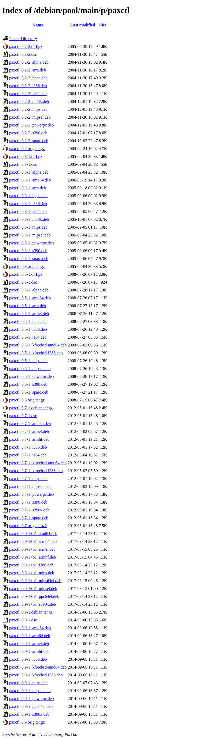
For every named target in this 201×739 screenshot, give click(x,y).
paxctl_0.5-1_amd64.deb (30, 298)
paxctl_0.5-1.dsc (23, 282)
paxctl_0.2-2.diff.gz (25, 46)
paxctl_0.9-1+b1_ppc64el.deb (34, 596)
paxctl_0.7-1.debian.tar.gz (31, 408)
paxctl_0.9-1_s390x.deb (29, 714)
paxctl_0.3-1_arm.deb (27, 188)
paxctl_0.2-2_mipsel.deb (30, 117)
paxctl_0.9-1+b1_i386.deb (31, 565)
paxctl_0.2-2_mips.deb (28, 109)
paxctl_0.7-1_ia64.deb (28, 455)
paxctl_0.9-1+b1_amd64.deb (33, 533)
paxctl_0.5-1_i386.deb (28, 329)
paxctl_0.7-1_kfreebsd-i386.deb (36, 470)
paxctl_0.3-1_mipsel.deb (30, 235)
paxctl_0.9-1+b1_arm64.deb (33, 541)
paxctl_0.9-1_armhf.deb (29, 651)
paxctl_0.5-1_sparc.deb (28, 392)
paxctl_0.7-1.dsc (23, 415)
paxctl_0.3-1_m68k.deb (29, 219)
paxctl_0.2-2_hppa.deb (28, 78)
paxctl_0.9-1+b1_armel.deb (32, 549)
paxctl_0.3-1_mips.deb (28, 227)
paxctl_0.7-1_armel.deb (29, 431)
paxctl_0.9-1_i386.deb (28, 659)
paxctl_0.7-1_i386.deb (28, 447)
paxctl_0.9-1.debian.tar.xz (31, 612)
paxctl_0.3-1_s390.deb (28, 251)
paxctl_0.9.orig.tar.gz (27, 722)
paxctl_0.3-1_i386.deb (28, 203)
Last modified (82, 25)
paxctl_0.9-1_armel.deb (29, 643)
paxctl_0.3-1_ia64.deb (28, 211)
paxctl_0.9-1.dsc (23, 620)
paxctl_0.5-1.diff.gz (25, 274)
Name (38, 25)
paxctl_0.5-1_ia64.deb (28, 337)
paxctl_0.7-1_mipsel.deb (30, 486)
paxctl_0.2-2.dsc (23, 54)
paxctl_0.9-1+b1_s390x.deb (32, 604)
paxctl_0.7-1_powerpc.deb (31, 494)
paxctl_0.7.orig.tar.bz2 (28, 525)
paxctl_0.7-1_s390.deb (28, 502)
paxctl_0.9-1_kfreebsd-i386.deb (36, 675)
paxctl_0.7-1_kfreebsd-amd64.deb (37, 463)
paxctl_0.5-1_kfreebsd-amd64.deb (37, 345)
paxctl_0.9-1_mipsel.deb (30, 690)
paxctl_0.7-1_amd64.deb (30, 423)
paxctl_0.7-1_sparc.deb (28, 518)
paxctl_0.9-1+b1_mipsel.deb (33, 588)
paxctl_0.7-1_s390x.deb (29, 510)
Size (103, 25)
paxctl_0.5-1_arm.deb (27, 306)
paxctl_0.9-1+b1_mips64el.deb (35, 580)
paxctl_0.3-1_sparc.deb (28, 258)
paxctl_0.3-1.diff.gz (25, 156)
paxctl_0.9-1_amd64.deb (30, 628)
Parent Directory (23, 38)
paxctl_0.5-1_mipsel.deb (30, 368)
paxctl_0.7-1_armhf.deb (29, 439)
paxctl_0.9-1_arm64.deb (29, 635)
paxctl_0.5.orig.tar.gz (27, 400)
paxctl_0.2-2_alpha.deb (28, 62)
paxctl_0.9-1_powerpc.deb (31, 698)
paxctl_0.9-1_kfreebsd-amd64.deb (37, 667)
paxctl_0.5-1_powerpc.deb (31, 376)
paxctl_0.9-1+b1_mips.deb (31, 573)
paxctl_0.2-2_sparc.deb (28, 141)
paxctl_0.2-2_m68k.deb (29, 101)
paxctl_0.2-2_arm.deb (27, 70)
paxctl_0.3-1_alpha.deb (28, 172)
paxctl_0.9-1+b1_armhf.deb (32, 557)
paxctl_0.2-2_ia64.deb (28, 93)
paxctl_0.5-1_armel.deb (29, 313)
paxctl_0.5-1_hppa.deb (28, 321)
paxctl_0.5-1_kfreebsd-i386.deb (36, 353)
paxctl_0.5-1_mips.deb (28, 361)
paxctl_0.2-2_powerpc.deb (31, 125)
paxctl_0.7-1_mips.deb (28, 478)
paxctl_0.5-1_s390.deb (28, 384)
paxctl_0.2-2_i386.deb (28, 86)
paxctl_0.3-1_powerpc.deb (31, 243)
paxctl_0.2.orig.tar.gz (27, 148)
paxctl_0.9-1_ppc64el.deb (31, 706)
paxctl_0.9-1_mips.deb (28, 683)
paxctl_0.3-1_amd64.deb (30, 180)
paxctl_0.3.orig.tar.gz (27, 266)
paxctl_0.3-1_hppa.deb (28, 196)
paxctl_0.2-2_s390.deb (28, 133)
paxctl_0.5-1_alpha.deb (28, 290)
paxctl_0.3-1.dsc (23, 164)
